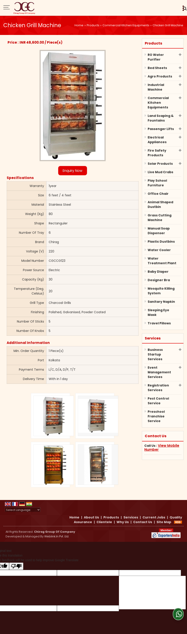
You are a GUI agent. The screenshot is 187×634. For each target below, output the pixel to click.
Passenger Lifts (161, 129)
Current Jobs (154, 517)
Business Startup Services (155, 354)
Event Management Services (159, 372)
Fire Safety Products (157, 152)
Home (78, 25)
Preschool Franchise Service (156, 416)
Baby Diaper (158, 271)
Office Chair (158, 193)
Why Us (123, 522)
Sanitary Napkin (161, 301)
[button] (161, 447)
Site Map (164, 522)
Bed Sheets (157, 68)
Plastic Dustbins (161, 241)
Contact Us (142, 522)
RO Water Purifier (156, 57)
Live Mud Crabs (160, 172)
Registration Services (158, 387)
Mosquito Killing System (161, 290)
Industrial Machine (156, 87)
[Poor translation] (16, 566)
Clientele (104, 522)
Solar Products (160, 163)
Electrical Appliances (157, 139)
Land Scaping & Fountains (161, 118)
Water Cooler (159, 250)
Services (153, 338)
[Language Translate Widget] (22, 509)
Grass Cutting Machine (159, 217)
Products (93, 25)
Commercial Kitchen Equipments (126, 25)
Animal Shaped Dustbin (160, 204)
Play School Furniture (157, 182)
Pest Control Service (158, 400)
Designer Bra (159, 280)
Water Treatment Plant (162, 260)
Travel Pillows (159, 323)
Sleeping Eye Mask (158, 312)
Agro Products (160, 76)
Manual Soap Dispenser (159, 230)
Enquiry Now (72, 170)
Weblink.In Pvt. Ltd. (56, 536)
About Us (91, 517)
